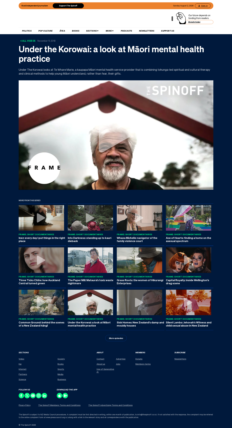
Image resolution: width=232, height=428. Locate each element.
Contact (100, 358)
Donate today (194, 22)
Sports (61, 369)
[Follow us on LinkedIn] (44, 397)
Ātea (62, 30)
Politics (27, 30)
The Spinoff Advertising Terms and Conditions (110, 405)
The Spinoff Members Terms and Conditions (59, 405)
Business (62, 379)
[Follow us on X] (27, 397)
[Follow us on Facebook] (21, 397)
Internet (22, 369)
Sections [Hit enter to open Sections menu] (91, 30)
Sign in (203, 6)
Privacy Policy (24, 405)
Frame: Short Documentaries (36, 234)
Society (61, 358)
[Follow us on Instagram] (39, 397)
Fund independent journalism (34, 6)
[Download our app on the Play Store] (65, 397)
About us (101, 364)
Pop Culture (45, 30)
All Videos (38, 40)
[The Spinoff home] (97, 19)
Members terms (143, 364)
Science (22, 379)
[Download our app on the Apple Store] (60, 397)
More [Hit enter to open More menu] (109, 30)
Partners (23, 374)
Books (75, 30)
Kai (20, 364)
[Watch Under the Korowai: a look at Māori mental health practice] (116, 134)
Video (21, 358)
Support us (167, 30)
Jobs (118, 364)
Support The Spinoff (68, 6)
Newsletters (146, 30)
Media (60, 374)
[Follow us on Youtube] (33, 397)
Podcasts (126, 30)
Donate (138, 358)
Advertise (120, 358)
